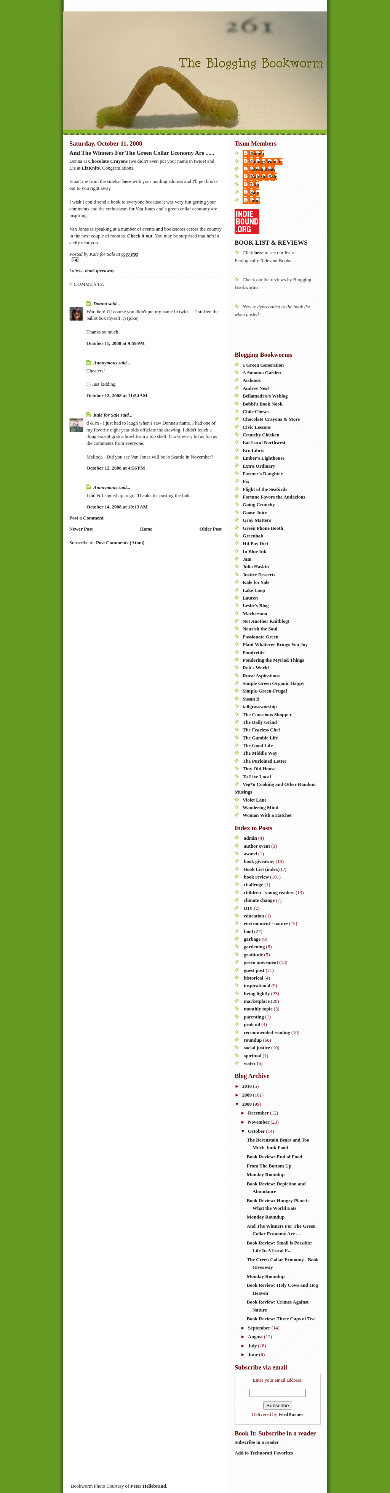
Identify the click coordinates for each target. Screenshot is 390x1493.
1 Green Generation (263, 365)
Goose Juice (255, 512)
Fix (246, 481)
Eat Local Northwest (264, 442)
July (253, 1346)
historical (253, 978)
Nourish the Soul (260, 629)
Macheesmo (255, 613)
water (250, 1063)
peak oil (252, 1024)
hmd (255, 200)
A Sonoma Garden (262, 372)
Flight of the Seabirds (265, 489)
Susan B (251, 699)
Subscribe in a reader (257, 1442)
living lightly (257, 993)
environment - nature (266, 923)
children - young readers (269, 892)
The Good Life (258, 745)
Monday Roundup (266, 1174)
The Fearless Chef (261, 730)
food (248, 931)
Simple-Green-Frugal (265, 691)
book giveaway (99, 270)
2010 (247, 1086)
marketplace (257, 1001)
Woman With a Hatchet (267, 815)
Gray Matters (257, 520)
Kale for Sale (106, 415)
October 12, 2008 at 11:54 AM (116, 395)
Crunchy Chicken (261, 435)
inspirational (257, 985)
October (257, 1131)
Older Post (211, 529)
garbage (252, 939)
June (253, 1354)
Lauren (250, 598)
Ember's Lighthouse (264, 458)
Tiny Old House (259, 768)
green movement (261, 962)
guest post (254, 970)
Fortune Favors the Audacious (274, 497)
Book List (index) (262, 869)
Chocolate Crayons (108, 161)
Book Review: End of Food (274, 1156)
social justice (257, 1047)
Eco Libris (253, 450)
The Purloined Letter (264, 761)
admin (250, 838)
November (259, 1122)
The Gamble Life (260, 738)
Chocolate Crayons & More (271, 419)
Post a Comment (86, 518)
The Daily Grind (260, 722)
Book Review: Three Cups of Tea (281, 1318)
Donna (100, 303)
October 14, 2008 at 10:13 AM (117, 507)
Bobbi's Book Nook (263, 404)
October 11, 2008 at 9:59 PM (115, 343)
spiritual (252, 1055)
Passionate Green (260, 637)
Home (146, 529)
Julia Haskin (256, 566)
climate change (259, 900)
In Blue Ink (254, 551)
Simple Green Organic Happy (273, 683)
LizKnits (91, 168)
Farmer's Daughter (263, 473)
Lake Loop (254, 590)
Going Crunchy (266, 161)
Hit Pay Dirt (255, 543)
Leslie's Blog (256, 605)
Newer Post (81, 529)
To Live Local (257, 776)
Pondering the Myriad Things (273, 660)
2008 (247, 1104)
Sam (254, 192)
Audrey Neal (256, 388)
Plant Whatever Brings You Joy (275, 644)
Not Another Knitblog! (266, 621)
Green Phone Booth (263, 528)
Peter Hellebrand (148, 1486)
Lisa (254, 185)
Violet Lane (255, 800)
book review (256, 877)
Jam (247, 559)
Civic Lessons (257, 427)
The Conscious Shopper (267, 714)
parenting (254, 1017)
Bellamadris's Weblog (265, 396)
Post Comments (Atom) (120, 542)
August (256, 1336)
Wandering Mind (260, 807)
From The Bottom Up (269, 1166)
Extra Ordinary (259, 466)
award (250, 853)
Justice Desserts (259, 574)
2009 (247, 1095)
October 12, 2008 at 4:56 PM (115, 468)
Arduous (252, 380)
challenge (253, 884)
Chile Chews (256, 411)
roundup (253, 1040)
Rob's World (256, 667)
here (126, 181)
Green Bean (262, 169)
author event (257, 846)
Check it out (140, 236)
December (259, 1113)
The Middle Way (260, 753)
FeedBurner (291, 1414)
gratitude (253, 954)
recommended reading (267, 1032)
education (254, 916)
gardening (254, 946)
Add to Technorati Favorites (264, 1453)
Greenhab (253, 536)
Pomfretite (254, 652)
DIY (248, 908)
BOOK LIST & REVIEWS (271, 242)
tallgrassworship (260, 706)
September (260, 1328)
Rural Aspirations (261, 675)
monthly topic (258, 1009)
